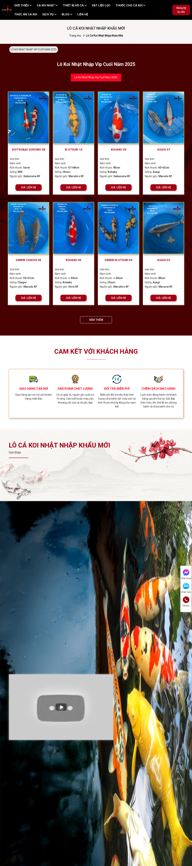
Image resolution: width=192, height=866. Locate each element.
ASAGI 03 (163, 260)
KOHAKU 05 (73, 260)
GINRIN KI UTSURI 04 (118, 260)
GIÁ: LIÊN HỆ (28, 187)
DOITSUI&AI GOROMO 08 (28, 149)
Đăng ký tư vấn (181, 9)
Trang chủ (75, 35)
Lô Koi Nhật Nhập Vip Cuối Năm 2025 (96, 77)
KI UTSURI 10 (73, 149)
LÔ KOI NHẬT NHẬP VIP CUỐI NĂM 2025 (34, 49)
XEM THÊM (96, 319)
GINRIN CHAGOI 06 (28, 260)
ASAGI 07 (163, 149)
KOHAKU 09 (118, 149)
